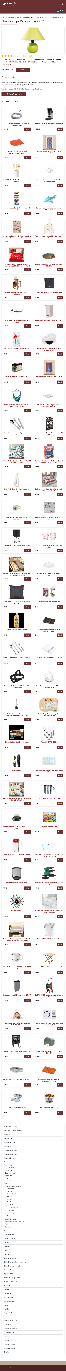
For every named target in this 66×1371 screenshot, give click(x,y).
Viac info (23, 70)
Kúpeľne (6, 1246)
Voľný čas (7, 1336)
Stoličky (6, 1309)
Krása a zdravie (9, 1235)
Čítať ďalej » (6, 64)
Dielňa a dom (8, 1138)
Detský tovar (9, 1170)
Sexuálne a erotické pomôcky (14, 1222)
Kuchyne (6, 1242)
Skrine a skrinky (9, 1301)
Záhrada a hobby (9, 1344)
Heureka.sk (11, 17)
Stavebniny (8, 1227)
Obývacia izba (11, 1199)
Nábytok (18, 17)
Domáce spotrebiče (10, 1142)
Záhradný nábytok (12, 1216)
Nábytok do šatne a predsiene (13, 1266)
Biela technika (9, 1168)
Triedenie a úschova (10, 1321)
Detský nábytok (11, 1194)
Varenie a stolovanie (10, 1328)
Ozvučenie (7, 1285)
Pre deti (6, 1289)
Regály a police (8, 1293)
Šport (7, 1224)
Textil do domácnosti (10, 1317)
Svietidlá (11, 1210)
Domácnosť (7, 1146)
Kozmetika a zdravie (11, 1181)
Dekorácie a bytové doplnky (13, 1131)
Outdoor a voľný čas (10, 1282)
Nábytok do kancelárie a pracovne (15, 1262)
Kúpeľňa (9, 1196)
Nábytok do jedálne (10, 1258)
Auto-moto (8, 1165)
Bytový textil (10, 1188)
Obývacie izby (8, 1274)
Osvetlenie (26, 17)
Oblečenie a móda (11, 1219)
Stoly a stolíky (8, 1313)
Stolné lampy (39, 17)
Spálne (6, 1305)
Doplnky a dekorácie (10, 1150)
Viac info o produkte (13, 94)
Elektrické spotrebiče (10, 1154)
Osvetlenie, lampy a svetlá (12, 1278)
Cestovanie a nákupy (10, 1127)
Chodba (9, 1191)
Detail (27, 129)
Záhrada (6, 1340)
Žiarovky (11, 1213)
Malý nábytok (8, 1254)
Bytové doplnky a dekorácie (15, 1186)
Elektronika (8, 1175)
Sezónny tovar (8, 1297)
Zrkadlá (6, 1352)
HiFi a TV (7, 1231)
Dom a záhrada (10, 1173)
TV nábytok (7, 1325)
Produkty (4, 17)
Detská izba (7, 1134)
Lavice (6, 1250)
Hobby (7, 1178)
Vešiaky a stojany (9, 1332)
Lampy (32, 17)
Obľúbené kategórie (10, 1270)
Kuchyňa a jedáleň (9, 1238)
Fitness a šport (9, 1158)
